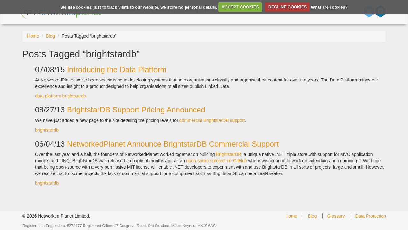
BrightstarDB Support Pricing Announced (136, 109)
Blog (50, 36)
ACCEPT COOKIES (240, 6)
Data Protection (370, 215)
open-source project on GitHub (216, 160)
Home (33, 36)
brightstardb (74, 95)
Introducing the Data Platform (116, 69)
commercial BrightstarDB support (212, 120)
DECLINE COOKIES (287, 6)
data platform (48, 95)
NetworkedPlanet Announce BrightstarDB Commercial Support (173, 144)
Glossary (336, 215)
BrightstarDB (228, 154)
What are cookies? (329, 6)
